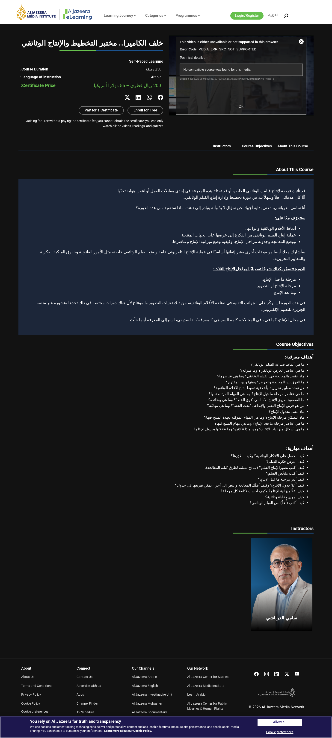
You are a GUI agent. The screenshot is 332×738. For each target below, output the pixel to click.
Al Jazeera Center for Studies (207, 677)
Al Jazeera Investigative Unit (152, 694)
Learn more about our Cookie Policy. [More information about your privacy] (128, 730)
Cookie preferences (34, 711)
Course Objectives (257, 146)
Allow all (279, 722)
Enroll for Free (145, 110)
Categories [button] (154, 15)
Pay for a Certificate (101, 110)
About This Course (292, 146)
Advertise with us (89, 686)
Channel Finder (87, 703)
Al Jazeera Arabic (144, 677)
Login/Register (247, 15)
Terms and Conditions (36, 686)
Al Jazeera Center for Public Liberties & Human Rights (207, 706)
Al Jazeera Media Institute (205, 686)
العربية (273, 15)
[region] (166, 727)
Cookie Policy (30, 703)
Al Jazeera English (145, 686)
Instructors (222, 146)
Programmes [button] (186, 15)
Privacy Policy (31, 694)
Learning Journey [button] (118, 15)
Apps (80, 694)
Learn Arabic (196, 694)
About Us (27, 677)
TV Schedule (85, 712)
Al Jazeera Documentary (149, 712)
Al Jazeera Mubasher (147, 703)
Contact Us (84, 677)
